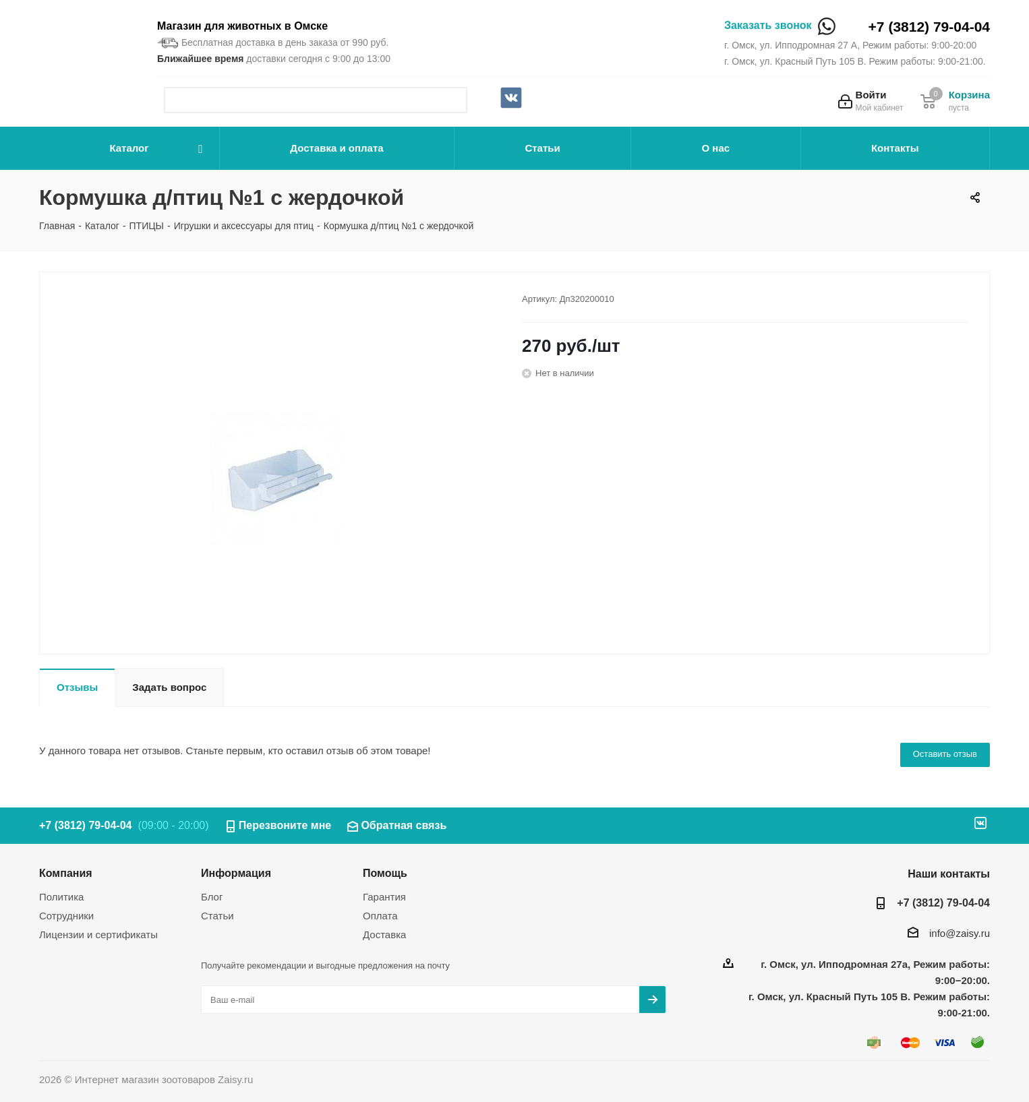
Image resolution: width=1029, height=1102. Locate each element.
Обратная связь (403, 825)
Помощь (385, 873)
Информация (236, 873)
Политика (61, 896)
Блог (212, 896)
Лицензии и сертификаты (98, 934)
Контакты (895, 148)
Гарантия (384, 896)
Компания (65, 873)
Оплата (380, 915)
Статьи (542, 148)
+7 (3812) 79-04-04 (929, 26)
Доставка (384, 934)
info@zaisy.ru (959, 933)
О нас (716, 148)
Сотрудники (66, 915)
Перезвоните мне (285, 825)
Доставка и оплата (336, 148)
